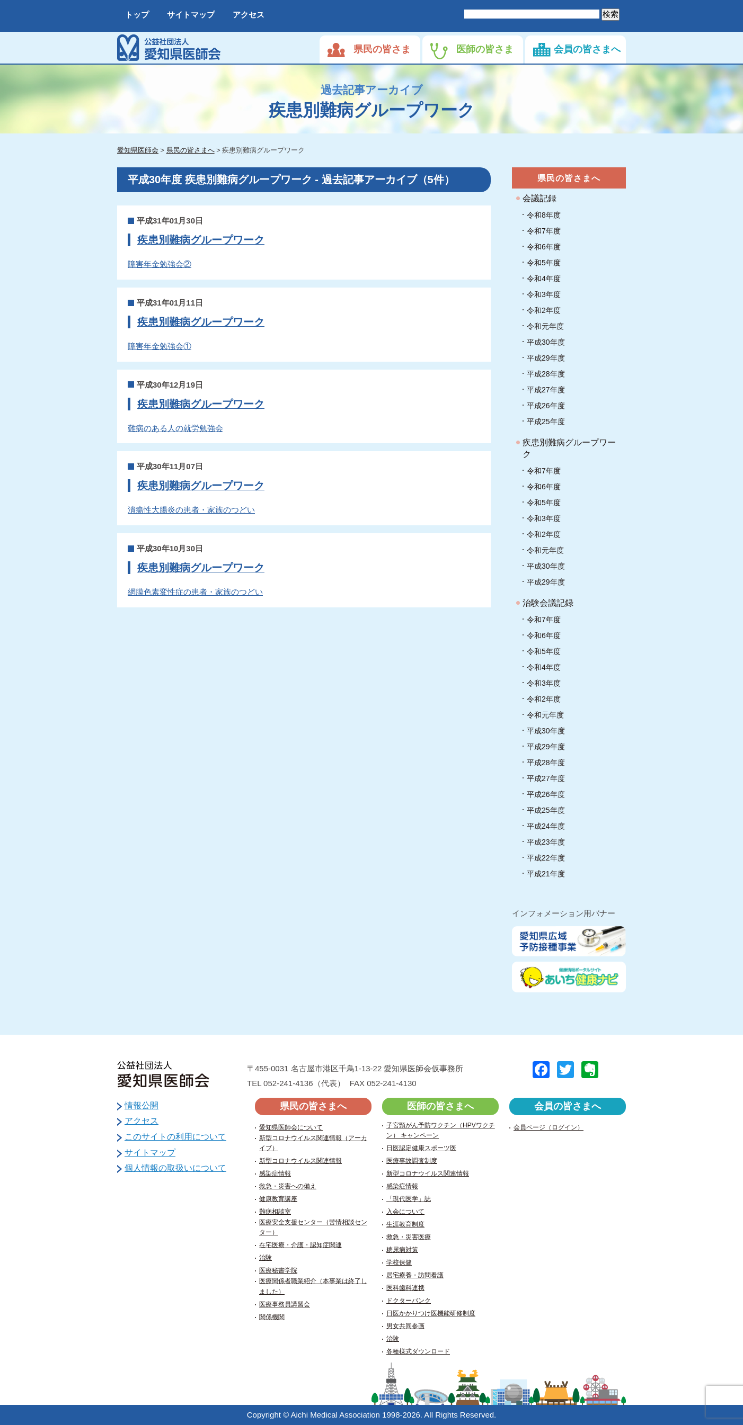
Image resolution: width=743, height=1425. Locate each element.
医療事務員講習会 (284, 1304)
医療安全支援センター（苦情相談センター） (313, 1227)
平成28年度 (546, 374)
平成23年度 (546, 842)
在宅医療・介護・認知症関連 (300, 1245)
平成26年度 (546, 405)
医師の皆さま (485, 49)
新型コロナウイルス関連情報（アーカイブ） (313, 1143)
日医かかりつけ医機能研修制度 (430, 1313)
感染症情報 (275, 1173)
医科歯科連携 (405, 1288)
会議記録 (539, 198)
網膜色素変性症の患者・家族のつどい (195, 591)
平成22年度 (546, 858)
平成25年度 (546, 421)
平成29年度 (546, 358)
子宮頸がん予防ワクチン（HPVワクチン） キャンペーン (440, 1130)
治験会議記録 (548, 602)
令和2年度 (544, 310)
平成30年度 (546, 342)
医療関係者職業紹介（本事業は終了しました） (313, 1286)
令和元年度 (545, 326)
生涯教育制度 (405, 1224)
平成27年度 (546, 390)
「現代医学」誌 (408, 1199)
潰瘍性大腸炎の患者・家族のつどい (191, 509)
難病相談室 (275, 1211)
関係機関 (272, 1317)
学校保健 (399, 1262)
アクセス (248, 14)
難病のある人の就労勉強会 (175, 428)
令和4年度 (544, 278)
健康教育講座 (278, 1199)
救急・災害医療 (408, 1237)
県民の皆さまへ (568, 178)
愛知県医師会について (291, 1127)
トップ (137, 14)
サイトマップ (191, 14)
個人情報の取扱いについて (175, 1167)
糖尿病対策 (402, 1249)
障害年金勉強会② (159, 263)
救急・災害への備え (287, 1186)
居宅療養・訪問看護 (415, 1275)
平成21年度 (546, 874)
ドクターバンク (408, 1300)
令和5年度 (544, 262)
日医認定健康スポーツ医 (421, 1148)
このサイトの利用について (175, 1136)
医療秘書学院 (278, 1270)
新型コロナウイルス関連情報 (300, 1160)
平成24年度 (546, 826)
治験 (265, 1257)
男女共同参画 (405, 1326)
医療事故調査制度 (411, 1160)
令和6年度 (544, 247)
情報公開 (141, 1105)
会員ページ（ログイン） (548, 1127)
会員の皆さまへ (587, 49)
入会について (405, 1211)
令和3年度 (544, 294)
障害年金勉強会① (159, 346)
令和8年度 (544, 215)
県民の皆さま (382, 49)
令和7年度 (544, 231)
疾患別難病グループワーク (200, 240)
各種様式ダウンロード (418, 1351)
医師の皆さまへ (440, 1106)
